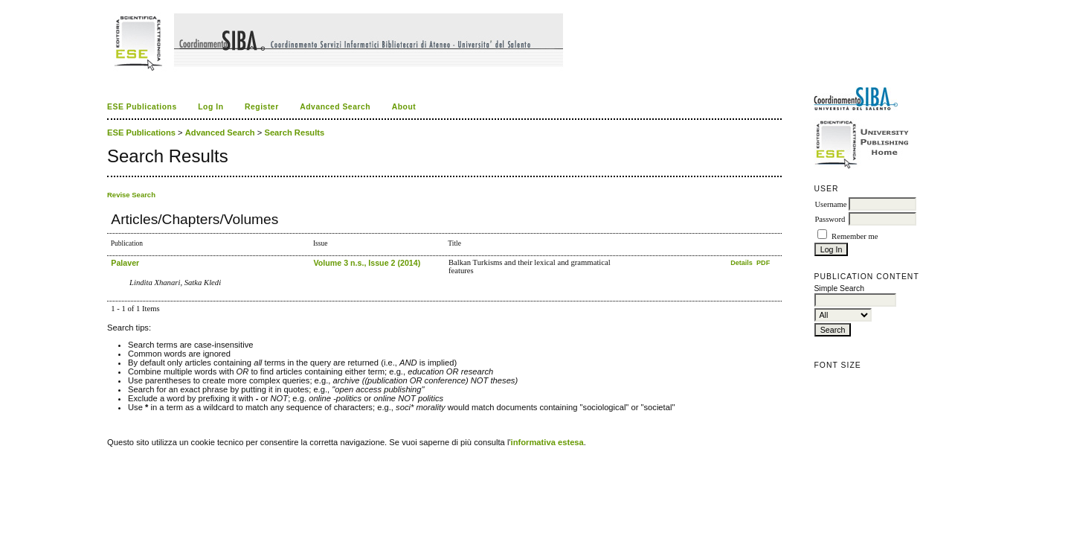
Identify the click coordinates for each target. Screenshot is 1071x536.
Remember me (855, 236)
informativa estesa (547, 442)
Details (742, 263)
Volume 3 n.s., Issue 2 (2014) (366, 262)
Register (262, 107)
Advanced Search (335, 107)
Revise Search (131, 195)
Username (830, 204)
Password (829, 219)
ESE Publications (142, 107)
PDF (763, 263)
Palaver (125, 262)
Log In (210, 107)
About (404, 107)
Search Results (294, 132)
